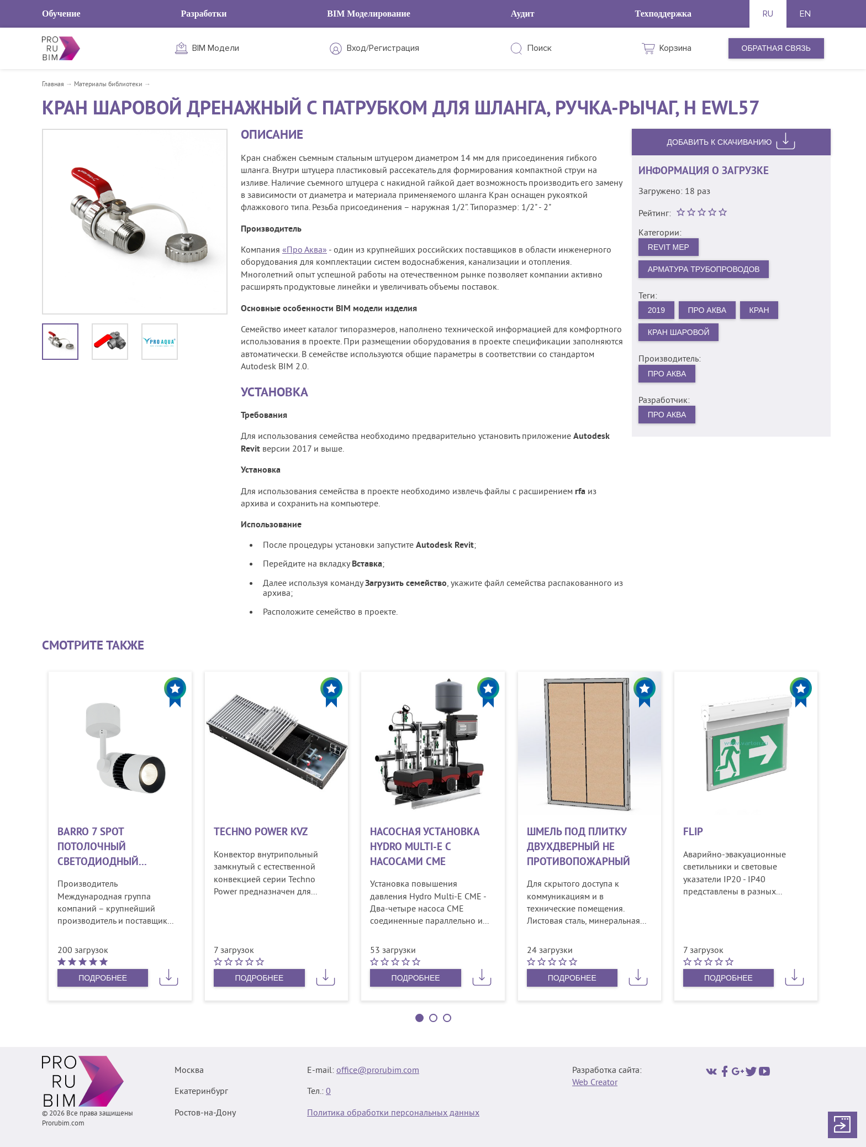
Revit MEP (668, 247)
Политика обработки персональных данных (393, 1113)
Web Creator (594, 1082)
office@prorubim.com (377, 1070)
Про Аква (707, 310)
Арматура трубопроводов (704, 269)
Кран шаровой (679, 332)
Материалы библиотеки (108, 85)
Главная (53, 85)
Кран (759, 310)
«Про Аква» (304, 250)
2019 (656, 310)
